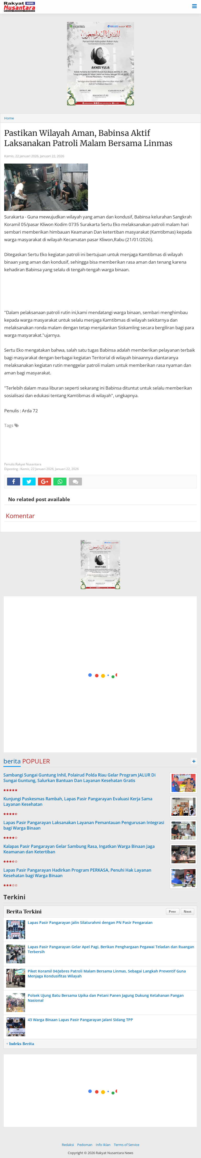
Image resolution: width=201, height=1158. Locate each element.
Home (9, 118)
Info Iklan (103, 1144)
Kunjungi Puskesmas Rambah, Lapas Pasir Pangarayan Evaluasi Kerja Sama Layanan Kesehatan (77, 801)
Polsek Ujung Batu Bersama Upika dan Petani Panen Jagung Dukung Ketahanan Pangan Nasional (106, 998)
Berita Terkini (23, 911)
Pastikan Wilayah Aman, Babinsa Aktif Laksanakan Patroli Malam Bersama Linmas (88, 138)
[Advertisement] (100, 674)
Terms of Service (126, 1144)
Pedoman (84, 1144)
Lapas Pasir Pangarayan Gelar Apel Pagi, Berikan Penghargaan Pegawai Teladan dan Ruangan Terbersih (111, 949)
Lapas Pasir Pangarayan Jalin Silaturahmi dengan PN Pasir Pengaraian (90, 922)
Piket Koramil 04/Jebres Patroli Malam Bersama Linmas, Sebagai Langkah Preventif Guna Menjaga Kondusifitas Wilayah (107, 973)
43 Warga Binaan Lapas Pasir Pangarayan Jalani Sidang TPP (80, 1019)
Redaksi (68, 1144)
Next (187, 911)
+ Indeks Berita (20, 1044)
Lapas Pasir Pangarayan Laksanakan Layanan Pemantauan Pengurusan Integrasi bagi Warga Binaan (83, 825)
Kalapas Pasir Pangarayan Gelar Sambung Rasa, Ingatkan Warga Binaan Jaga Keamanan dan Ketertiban (79, 849)
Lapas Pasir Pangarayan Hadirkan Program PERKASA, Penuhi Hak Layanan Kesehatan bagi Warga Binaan (77, 872)
